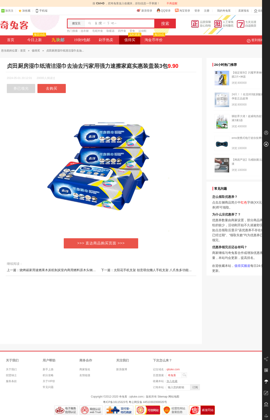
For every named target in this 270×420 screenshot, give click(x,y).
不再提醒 (172, 3)
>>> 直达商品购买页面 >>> (101, 243)
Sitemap (162, 396)
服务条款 (11, 381)
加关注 (7, 11)
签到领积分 (258, 40)
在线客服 (261, 11)
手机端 (41, 11)
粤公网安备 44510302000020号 (148, 402)
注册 (206, 10)
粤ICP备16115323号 (115, 402)
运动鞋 (142, 30)
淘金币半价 (154, 38)
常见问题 (48, 387)
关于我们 (11, 369)
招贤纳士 (11, 375)
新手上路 (48, 369)
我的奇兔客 (224, 10)
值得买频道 (242, 266)
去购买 (51, 88)
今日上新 (36, 38)
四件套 (122, 30)
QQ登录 (163, 10)
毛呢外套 (97, 30)
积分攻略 (48, 375)
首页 (10, 40)
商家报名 (84, 369)
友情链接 (84, 375)
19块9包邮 (82, 40)
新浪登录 (144, 10)
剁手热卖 (106, 40)
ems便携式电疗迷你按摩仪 (248, 138)
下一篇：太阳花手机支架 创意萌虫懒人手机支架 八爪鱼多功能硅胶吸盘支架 (154, 270)
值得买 (132, 38)
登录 (197, 10)
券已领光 (21, 88)
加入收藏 (172, 381)
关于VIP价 (49, 381)
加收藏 (26, 10)
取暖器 (110, 30)
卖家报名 (243, 10)
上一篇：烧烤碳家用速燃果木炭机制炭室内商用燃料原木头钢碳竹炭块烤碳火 (61, 270)
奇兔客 (14, 25)
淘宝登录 (182, 10)
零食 (132, 30)
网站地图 (173, 396)
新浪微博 (121, 369)
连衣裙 (85, 30)
